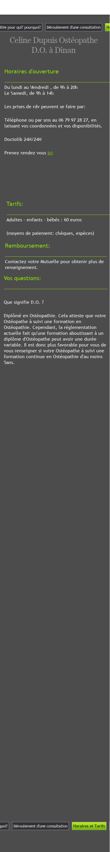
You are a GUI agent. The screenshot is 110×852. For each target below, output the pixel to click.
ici (50, 152)
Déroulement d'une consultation (74, 27)
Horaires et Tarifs (89, 826)
